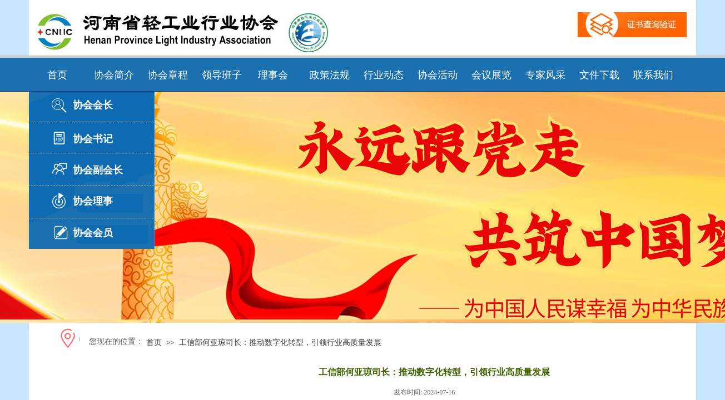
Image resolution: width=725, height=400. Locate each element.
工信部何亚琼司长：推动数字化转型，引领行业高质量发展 (280, 342)
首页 (154, 342)
